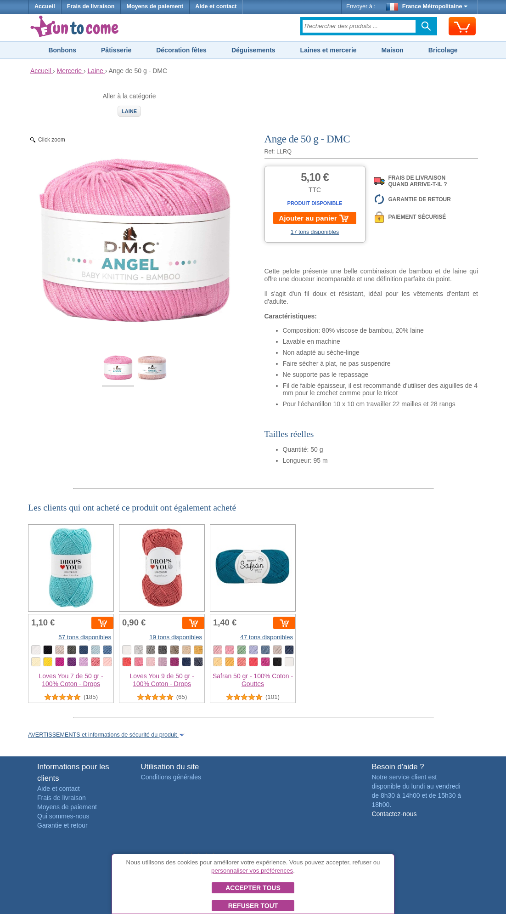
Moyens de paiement (154, 6)
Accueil (44, 6)
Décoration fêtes (181, 50)
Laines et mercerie (328, 50)
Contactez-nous (393, 813)
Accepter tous (253, 887)
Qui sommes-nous (63, 816)
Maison (393, 50)
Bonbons (62, 50)
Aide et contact (215, 6)
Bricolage (443, 50)
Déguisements (253, 50)
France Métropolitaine (427, 6)
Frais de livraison (91, 6)
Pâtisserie (116, 50)
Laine (129, 111)
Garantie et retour (62, 825)
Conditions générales (171, 777)
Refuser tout (253, 905)
